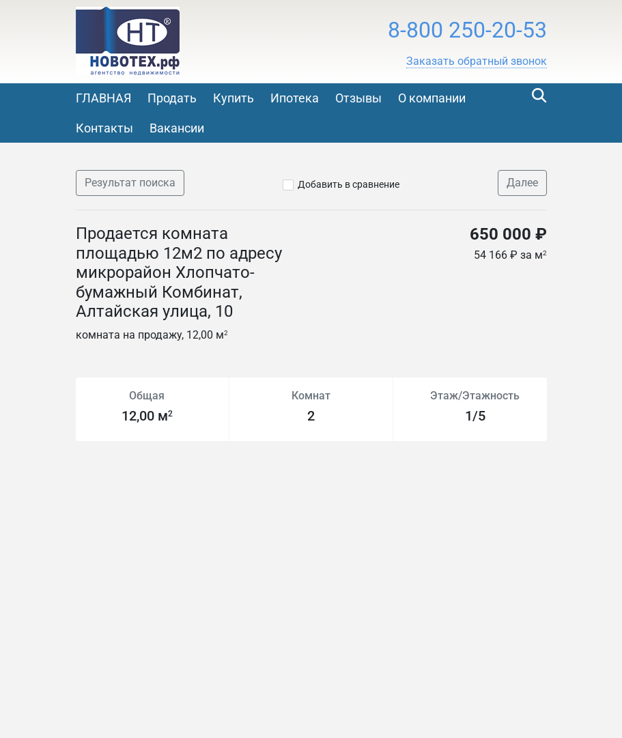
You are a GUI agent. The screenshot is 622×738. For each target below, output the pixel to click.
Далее (522, 182)
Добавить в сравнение (348, 184)
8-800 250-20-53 (467, 30)
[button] (476, 61)
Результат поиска (130, 182)
